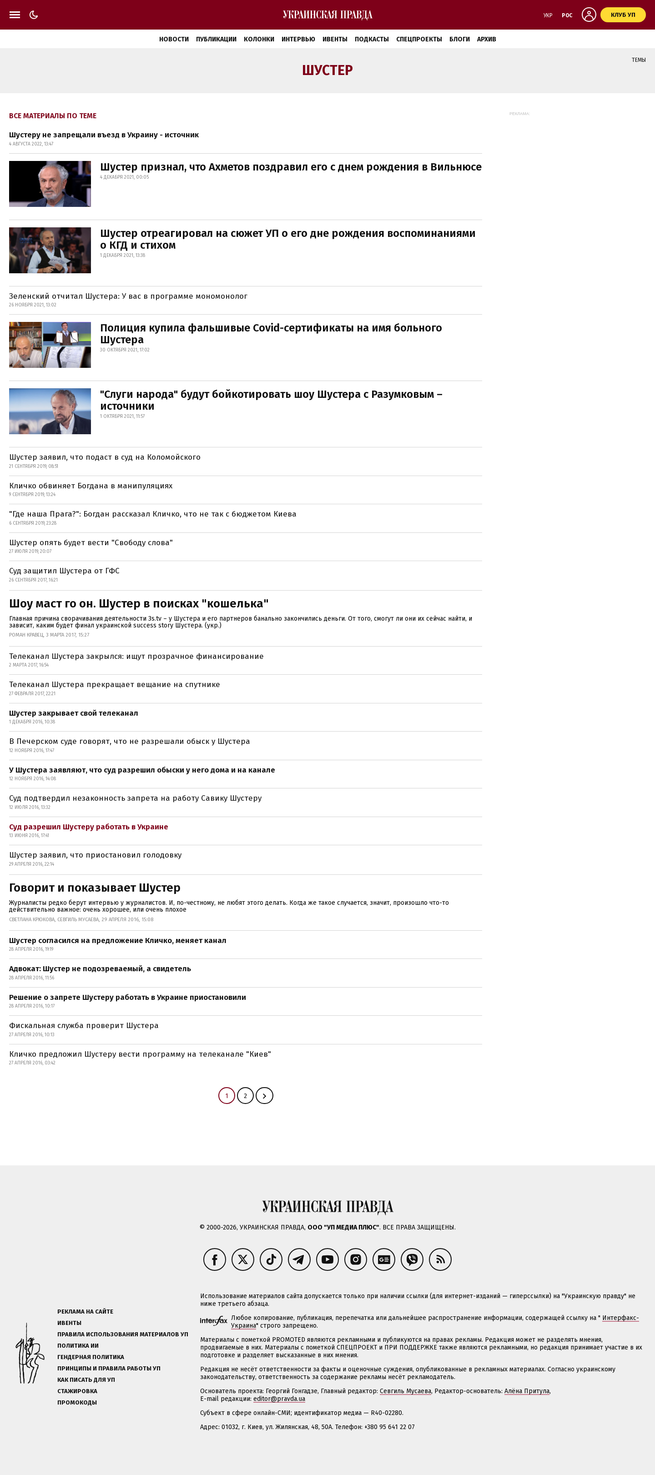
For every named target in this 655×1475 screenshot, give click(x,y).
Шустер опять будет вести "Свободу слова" (91, 542)
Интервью (298, 39)
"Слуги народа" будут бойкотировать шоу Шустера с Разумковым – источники (271, 400)
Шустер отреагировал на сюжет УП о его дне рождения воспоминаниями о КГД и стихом (288, 239)
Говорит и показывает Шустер (95, 888)
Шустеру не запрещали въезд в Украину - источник (104, 135)
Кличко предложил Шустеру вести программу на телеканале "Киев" (140, 1054)
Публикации (216, 39)
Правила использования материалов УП (122, 1334)
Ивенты (335, 39)
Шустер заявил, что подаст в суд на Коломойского (105, 457)
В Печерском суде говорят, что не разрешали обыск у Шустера (129, 741)
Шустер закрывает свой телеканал (73, 713)
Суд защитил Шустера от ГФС (64, 571)
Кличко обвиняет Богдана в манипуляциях (90, 486)
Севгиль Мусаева (405, 1391)
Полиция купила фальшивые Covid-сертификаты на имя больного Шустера (271, 333)
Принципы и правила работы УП (109, 1368)
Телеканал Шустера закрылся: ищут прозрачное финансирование (136, 656)
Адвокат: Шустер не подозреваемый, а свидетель (100, 968)
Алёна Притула (526, 1391)
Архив (486, 39)
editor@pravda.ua (279, 1399)
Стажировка (77, 1391)
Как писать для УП (86, 1379)
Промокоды (77, 1402)
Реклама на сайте (85, 1311)
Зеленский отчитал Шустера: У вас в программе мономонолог (128, 296)
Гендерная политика (90, 1357)
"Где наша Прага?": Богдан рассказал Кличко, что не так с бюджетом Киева (153, 514)
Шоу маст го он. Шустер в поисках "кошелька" (139, 604)
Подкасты (372, 39)
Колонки (259, 39)
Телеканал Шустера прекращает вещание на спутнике (114, 684)
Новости (174, 39)
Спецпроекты (419, 39)
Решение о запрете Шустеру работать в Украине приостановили (127, 997)
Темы (639, 60)
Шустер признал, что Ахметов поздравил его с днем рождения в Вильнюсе (291, 167)
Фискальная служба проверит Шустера (84, 1025)
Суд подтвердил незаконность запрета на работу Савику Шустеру (135, 798)
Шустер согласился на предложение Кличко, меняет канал (118, 940)
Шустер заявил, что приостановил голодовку (95, 855)
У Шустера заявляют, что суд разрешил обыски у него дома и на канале (142, 770)
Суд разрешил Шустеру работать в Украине (88, 827)
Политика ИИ (78, 1345)
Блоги (459, 39)
